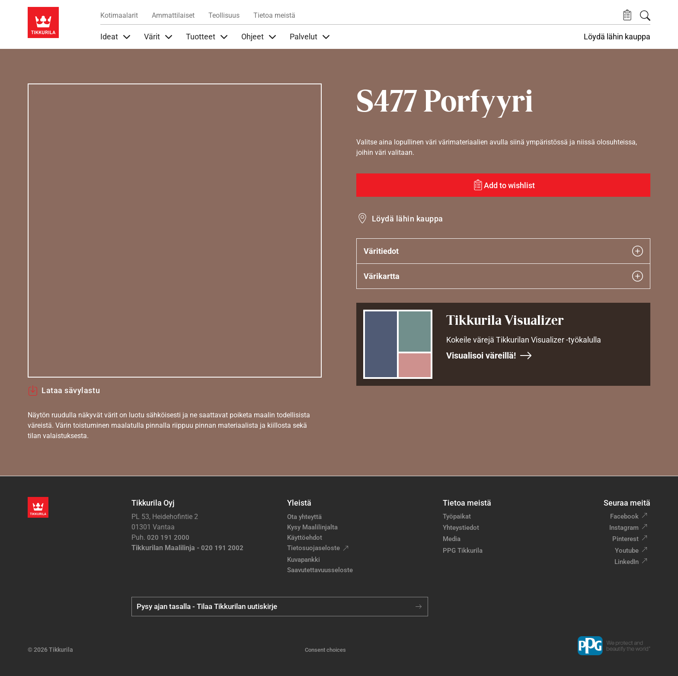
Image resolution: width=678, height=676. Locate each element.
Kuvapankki (303, 560)
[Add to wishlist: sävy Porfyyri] (503, 185)
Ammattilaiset (173, 15)
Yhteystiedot (461, 528)
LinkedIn (626, 562)
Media (452, 539)
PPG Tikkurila (463, 550)
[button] (627, 15)
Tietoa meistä (274, 15)
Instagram (624, 528)
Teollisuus (224, 15)
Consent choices (325, 650)
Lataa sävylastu (64, 390)
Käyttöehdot (304, 537)
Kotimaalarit (119, 15)
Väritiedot (503, 251)
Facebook (624, 516)
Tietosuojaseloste (313, 548)
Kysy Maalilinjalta (312, 527)
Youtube (627, 550)
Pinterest (625, 539)
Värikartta (503, 276)
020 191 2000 (168, 537)
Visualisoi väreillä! (489, 355)
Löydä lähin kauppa (617, 36)
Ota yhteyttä (304, 517)
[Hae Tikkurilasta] (645, 15)
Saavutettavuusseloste (320, 570)
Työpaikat (457, 516)
